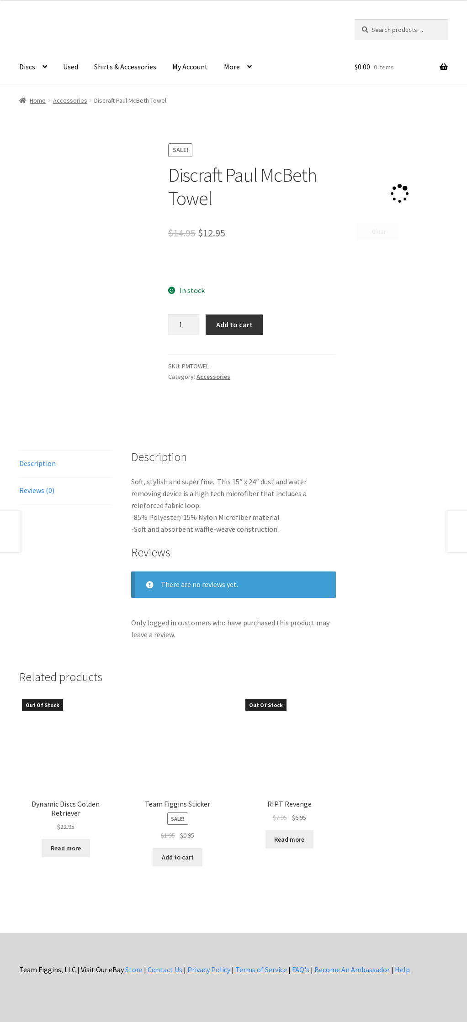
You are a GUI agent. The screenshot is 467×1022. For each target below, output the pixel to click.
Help (402, 969)
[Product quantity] (183, 324)
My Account (190, 66)
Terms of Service (261, 969)
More (232, 66)
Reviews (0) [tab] (36, 490)
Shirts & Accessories (125, 66)
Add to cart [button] (178, 857)
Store (134, 969)
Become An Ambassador (352, 969)
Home (38, 100)
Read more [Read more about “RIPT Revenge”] (289, 839)
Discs (27, 66)
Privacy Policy (208, 969)
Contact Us (165, 969)
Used (70, 66)
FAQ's (300, 969)
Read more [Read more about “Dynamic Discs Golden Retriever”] (66, 848)
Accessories (70, 100)
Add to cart (234, 324)
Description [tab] (37, 463)
